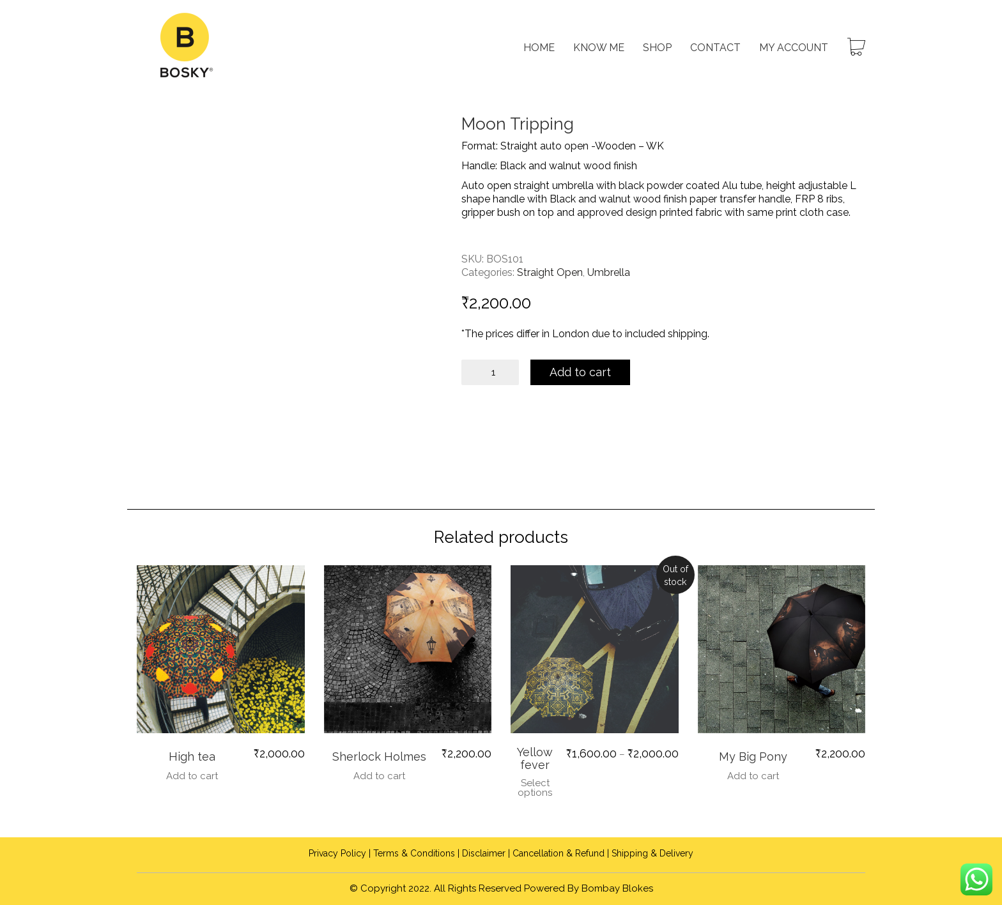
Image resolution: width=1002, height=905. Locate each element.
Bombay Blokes (617, 888)
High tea (192, 756)
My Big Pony (753, 756)
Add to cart (581, 372)
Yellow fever (535, 759)
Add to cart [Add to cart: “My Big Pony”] (753, 776)
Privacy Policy (337, 853)
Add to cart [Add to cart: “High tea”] (192, 776)
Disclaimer (483, 853)
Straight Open (550, 272)
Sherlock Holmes (379, 756)
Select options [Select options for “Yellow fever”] (535, 788)
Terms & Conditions (414, 853)
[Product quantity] (490, 372)
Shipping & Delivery (652, 853)
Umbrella (608, 272)
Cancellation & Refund (559, 853)
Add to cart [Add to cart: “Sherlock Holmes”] (379, 776)
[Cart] (856, 48)
